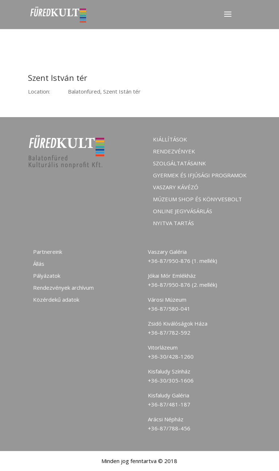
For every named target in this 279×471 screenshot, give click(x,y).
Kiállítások (170, 139)
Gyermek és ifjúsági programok (200, 175)
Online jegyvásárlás (182, 211)
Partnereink (47, 251)
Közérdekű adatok (56, 299)
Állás (38, 263)
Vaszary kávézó (175, 187)
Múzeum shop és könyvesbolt (197, 199)
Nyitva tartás (173, 223)
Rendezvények (174, 151)
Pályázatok (46, 275)
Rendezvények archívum (63, 287)
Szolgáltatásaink (179, 163)
